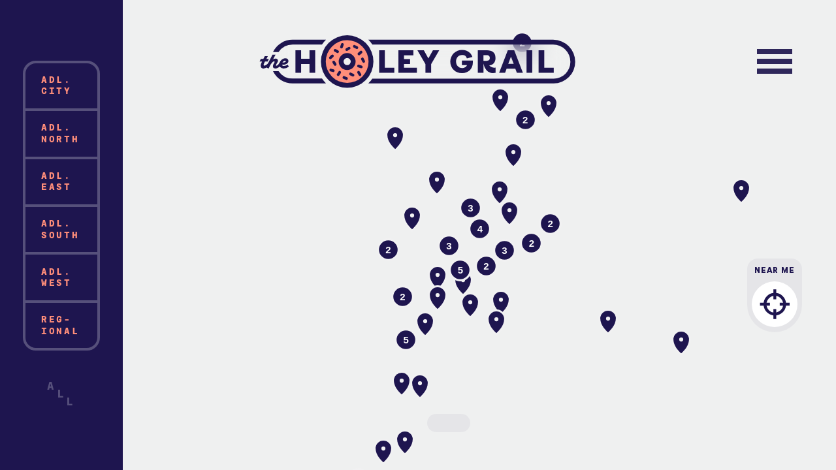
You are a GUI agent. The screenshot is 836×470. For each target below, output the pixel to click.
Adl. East (56, 181)
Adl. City (56, 85)
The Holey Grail (418, 61)
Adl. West (56, 277)
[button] (412, 219)
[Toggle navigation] (775, 62)
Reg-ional (60, 325)
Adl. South (60, 229)
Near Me (775, 304)
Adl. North (60, 133)
